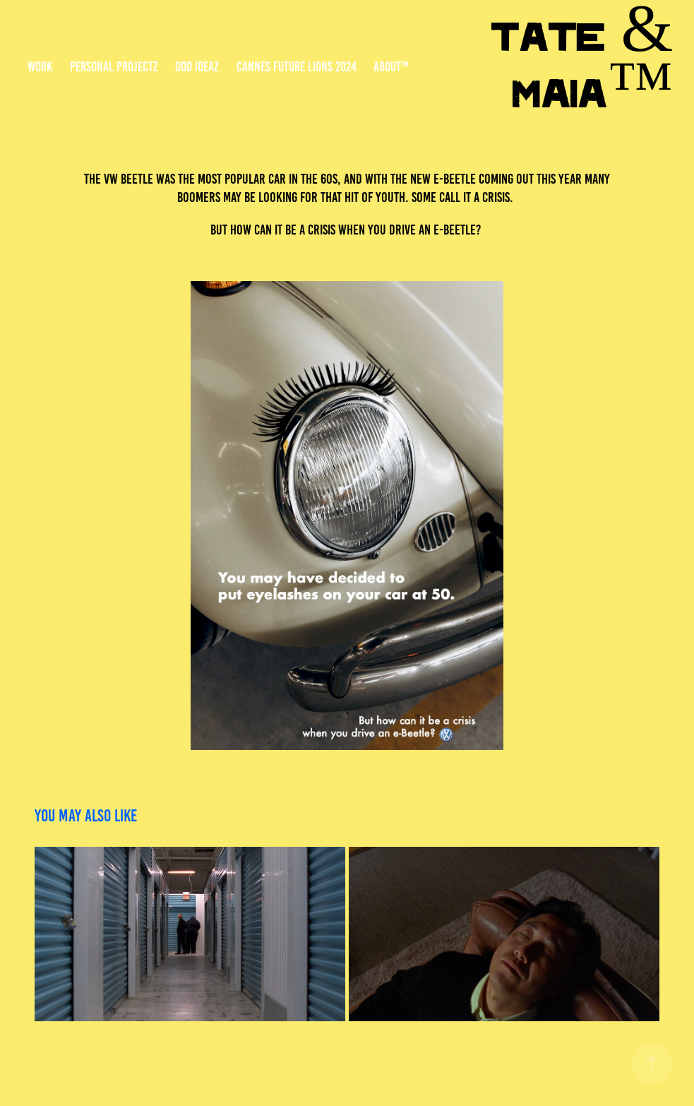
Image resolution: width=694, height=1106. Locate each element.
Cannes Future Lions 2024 (297, 66)
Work (40, 66)
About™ (391, 66)
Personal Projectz (114, 66)
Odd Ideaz (197, 66)
